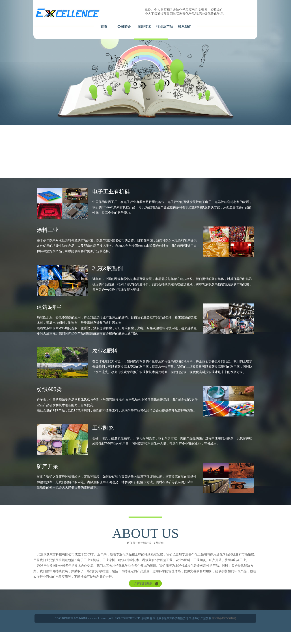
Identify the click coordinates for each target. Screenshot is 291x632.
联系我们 (184, 26)
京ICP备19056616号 (224, 618)
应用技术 (144, 26)
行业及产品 (164, 26)
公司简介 (124, 26)
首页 (104, 26)
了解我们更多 (143, 583)
